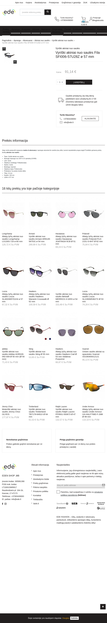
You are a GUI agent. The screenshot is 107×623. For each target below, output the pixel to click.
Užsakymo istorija (97, 2)
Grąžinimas (7, 540)
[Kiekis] (60, 82)
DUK (85, 2)
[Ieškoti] (35, 12)
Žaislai (67, 29)
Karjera (29, 2)
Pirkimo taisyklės (40, 487)
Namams (45, 29)
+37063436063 (69, 119)
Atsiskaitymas (40, 2)
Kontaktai (37, 495)
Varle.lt (36, 503)
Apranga (16, 29)
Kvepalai (26, 29)
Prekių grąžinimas (40, 483)
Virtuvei (35, 29)
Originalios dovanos (57, 30)
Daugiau (65, 618)
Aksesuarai (6, 596)
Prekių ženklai (6, 30)
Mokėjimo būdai (8, 531)
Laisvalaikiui (89, 29)
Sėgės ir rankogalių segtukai (6, 583)
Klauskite (90, 118)
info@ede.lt (68, 122)
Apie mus (19, 2)
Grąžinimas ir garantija (71, 2)
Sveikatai (77, 29)
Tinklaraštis (38, 499)
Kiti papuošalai (8, 576)
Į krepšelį (79, 82)
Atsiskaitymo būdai (41, 479)
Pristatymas (54, 2)
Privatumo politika (40, 491)
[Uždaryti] (74, 618)
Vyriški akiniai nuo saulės (68, 48)
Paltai (4, 592)
